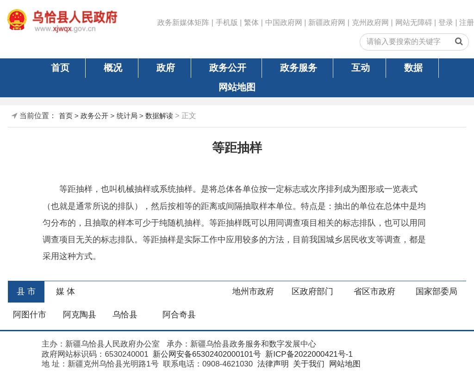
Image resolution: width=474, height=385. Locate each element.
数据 (413, 68)
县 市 (26, 291)
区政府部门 (312, 291)
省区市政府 (374, 291)
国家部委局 (436, 291)
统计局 (127, 116)
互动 (360, 68)
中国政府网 (283, 22)
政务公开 (227, 68)
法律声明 (272, 364)
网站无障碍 (413, 22)
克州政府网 (370, 22)
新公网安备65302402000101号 (205, 354)
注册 (466, 22)
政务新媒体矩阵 (183, 22)
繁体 (251, 22)
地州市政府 (253, 291)
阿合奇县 (179, 314)
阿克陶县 (79, 314)
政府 (165, 68)
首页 (60, 68)
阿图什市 (29, 314)
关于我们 (307, 364)
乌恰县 (124, 314)
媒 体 (65, 291)
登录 (445, 22)
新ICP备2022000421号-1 (308, 354)
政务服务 (298, 68)
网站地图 (237, 87)
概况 (113, 68)
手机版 (227, 22)
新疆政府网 (326, 22)
